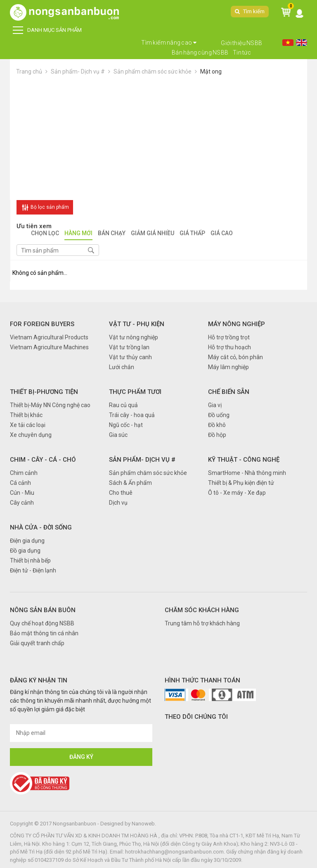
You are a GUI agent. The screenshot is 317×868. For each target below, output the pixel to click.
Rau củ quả (123, 405)
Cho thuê (120, 492)
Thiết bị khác (26, 415)
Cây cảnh (22, 502)
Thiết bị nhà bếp (30, 560)
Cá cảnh (20, 482)
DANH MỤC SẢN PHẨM (47, 30)
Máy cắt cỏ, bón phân (235, 357)
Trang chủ (29, 71)
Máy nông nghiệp (236, 324)
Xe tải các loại (27, 425)
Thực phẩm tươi (135, 392)
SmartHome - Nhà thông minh (247, 473)
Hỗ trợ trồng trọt (229, 337)
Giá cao (222, 233)
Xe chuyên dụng (31, 435)
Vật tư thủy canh (130, 357)
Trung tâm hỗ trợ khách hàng (202, 623)
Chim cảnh (24, 473)
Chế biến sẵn (228, 392)
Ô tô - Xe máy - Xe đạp (237, 492)
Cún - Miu (22, 492)
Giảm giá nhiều (152, 233)
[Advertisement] (158, 138)
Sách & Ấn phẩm (130, 482)
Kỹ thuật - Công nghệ (243, 459)
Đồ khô (217, 425)
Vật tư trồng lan (129, 347)
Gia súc (118, 435)
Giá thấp (192, 233)
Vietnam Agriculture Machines (49, 347)
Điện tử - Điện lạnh (33, 570)
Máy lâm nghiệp (228, 367)
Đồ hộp (217, 435)
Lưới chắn (121, 367)
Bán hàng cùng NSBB (200, 52)
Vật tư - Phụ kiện (136, 324)
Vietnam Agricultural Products (49, 337)
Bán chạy (111, 233)
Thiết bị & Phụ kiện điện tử (241, 482)
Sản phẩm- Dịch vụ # (78, 71)
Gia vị (215, 405)
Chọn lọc (45, 233)
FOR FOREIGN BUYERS (42, 324)
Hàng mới (78, 233)
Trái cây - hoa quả (132, 415)
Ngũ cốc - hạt (126, 425)
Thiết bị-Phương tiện (44, 392)
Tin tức (242, 52)
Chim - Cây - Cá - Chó (43, 459)
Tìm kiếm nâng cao (169, 42)
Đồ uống (218, 415)
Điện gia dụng (27, 540)
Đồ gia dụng (25, 550)
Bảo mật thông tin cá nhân (44, 633)
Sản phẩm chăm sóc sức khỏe (153, 71)
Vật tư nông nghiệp (133, 337)
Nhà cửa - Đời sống (41, 527)
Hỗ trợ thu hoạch (229, 347)
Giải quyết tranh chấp (37, 643)
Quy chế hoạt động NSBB (42, 623)
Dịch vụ (118, 502)
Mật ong (211, 71)
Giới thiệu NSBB (242, 43)
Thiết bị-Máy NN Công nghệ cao (50, 405)
